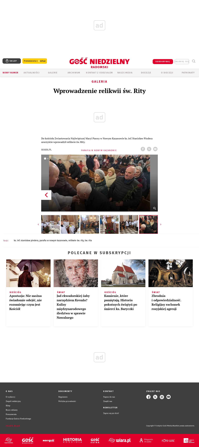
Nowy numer (10, 72)
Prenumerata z (35, 61)
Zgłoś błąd (13, 426)
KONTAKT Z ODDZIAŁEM (99, 72)
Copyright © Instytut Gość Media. (159, 426)
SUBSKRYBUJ (162, 62)
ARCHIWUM (74, 72)
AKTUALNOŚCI (31, 72)
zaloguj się (182, 62)
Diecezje (146, 72)
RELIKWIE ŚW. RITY (76, 240)
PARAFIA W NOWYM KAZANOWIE (53, 240)
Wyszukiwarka (194, 61)
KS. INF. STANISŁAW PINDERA (26, 240)
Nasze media (124, 72)
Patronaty (188, 72)
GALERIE (53, 72)
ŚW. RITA (88, 240)
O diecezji (167, 72)
